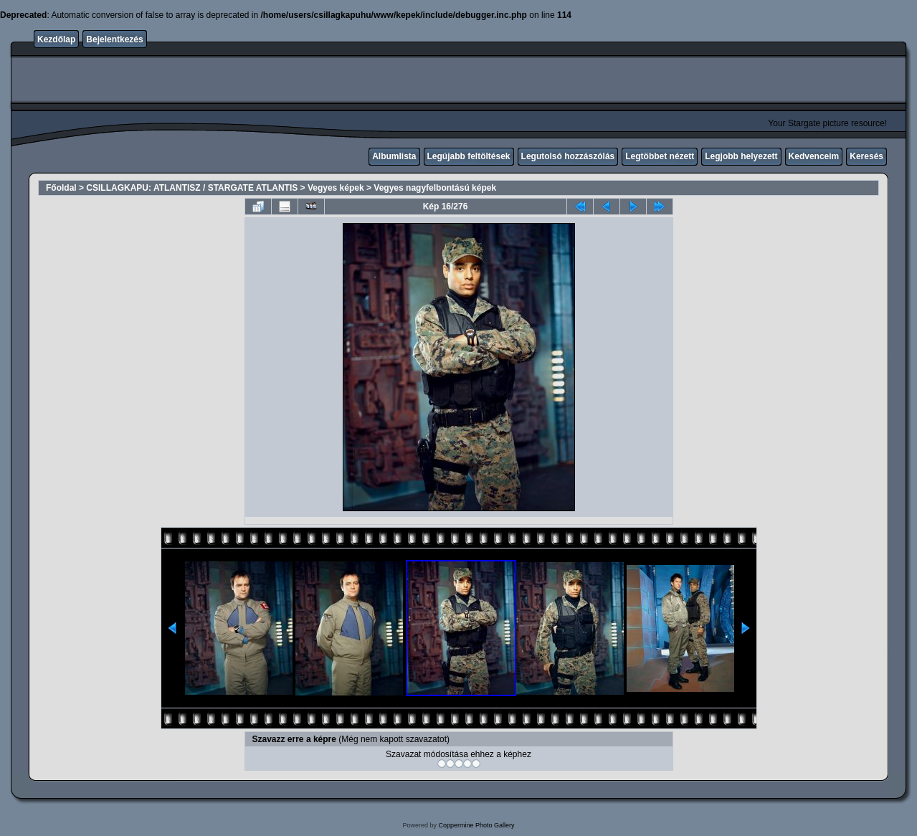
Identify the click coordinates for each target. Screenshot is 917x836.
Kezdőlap (56, 39)
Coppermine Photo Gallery (476, 825)
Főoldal (61, 188)
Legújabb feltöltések (468, 156)
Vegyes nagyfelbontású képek (435, 188)
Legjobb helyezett (741, 156)
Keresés (866, 156)
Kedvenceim (814, 156)
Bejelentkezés (114, 39)
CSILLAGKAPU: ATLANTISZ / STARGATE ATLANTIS (192, 188)
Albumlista (394, 156)
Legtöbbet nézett (659, 156)
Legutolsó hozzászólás (568, 156)
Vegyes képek (336, 188)
